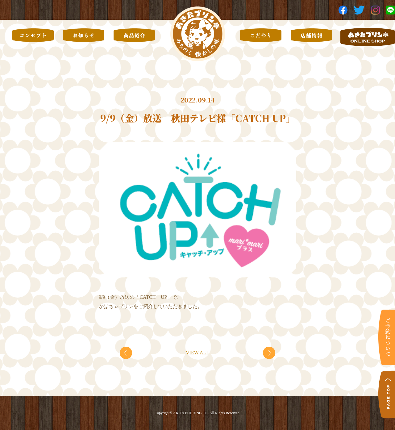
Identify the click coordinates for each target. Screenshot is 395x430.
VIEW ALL (197, 353)
